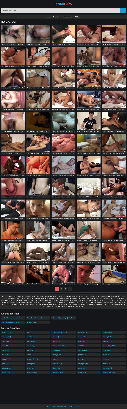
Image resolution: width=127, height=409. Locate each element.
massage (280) (83, 364)
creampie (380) (108, 337)
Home (48, 17)
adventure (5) (82, 341)
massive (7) (31, 346)
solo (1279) (6, 372)
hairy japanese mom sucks (11, 322)
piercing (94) (107, 368)
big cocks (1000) (109, 346)
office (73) (30, 355)
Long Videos (67, 17)
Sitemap (77, 406)
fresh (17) (106, 364)
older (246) (81, 359)
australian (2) (82, 332)
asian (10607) (6, 332)
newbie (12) (107, 350)
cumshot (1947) (58, 372)
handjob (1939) (32, 359)
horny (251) (6, 359)
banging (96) (31, 350)
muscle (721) (6, 337)
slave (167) (5, 346)
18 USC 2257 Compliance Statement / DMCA (60, 406)
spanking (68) (32, 372)
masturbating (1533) (60, 332)
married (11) (57, 337)
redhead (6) (82, 337)
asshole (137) (57, 364)
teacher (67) (6, 350)
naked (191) (6, 355)
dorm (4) (55, 359)
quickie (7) (30, 337)
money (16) (81, 368)
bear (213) (56, 341)
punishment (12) (108, 332)
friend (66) (30, 368)
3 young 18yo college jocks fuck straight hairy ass (64, 318)
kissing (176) (31, 364)
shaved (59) (56, 368)
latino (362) (82, 372)
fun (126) (30, 332)
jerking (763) (107, 341)
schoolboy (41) (83, 350)
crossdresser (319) (59, 346)
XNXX (63, 4)
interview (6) (6, 368)
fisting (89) (5, 364)
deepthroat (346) (109, 372)
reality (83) (56, 350)
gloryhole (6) (82, 355)
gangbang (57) (32, 341)
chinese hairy (31, 322)
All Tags (77, 17)
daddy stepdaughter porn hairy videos (13, 318)
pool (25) (106, 359)
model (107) (107, 355)
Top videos (56, 17)
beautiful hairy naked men (36, 318)
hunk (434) (81, 346)
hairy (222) (5, 341)
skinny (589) (57, 355)
